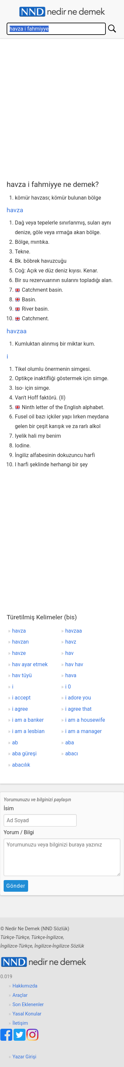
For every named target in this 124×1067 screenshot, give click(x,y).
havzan (20, 642)
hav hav (74, 664)
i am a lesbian (28, 731)
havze (19, 653)
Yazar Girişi (24, 1057)
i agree (20, 709)
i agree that (78, 709)
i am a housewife (85, 720)
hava (70, 675)
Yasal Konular (27, 1014)
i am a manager (83, 731)
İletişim (20, 1023)
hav (69, 653)
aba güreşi (24, 753)
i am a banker (28, 720)
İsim (9, 808)
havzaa (17, 331)
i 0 (68, 687)
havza (15, 210)
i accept (21, 697)
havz (70, 642)
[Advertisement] (62, 108)
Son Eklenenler (28, 1004)
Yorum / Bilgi (19, 832)
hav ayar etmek (30, 664)
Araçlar (20, 995)
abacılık (21, 765)
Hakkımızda (25, 986)
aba (69, 742)
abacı (71, 753)
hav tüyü (22, 675)
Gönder (15, 886)
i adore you (78, 697)
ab (15, 742)
